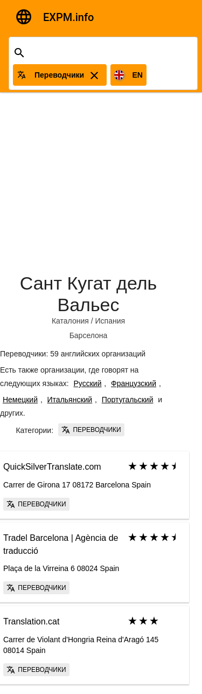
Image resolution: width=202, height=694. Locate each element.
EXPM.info (68, 17)
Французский (133, 383)
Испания (110, 321)
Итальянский (70, 399)
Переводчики (91, 429)
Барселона (88, 335)
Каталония (70, 321)
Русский (88, 383)
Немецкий (20, 399)
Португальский (128, 399)
